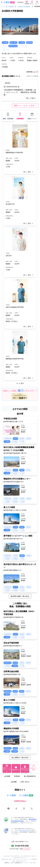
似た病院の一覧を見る (20, 757)
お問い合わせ (24, 782)
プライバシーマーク (24, 830)
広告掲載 (14, 782)
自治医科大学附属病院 (23, 7)
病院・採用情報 (8, 116)
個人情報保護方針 (30, 776)
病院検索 (11, 7)
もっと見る (20, 383)
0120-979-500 (22, 845)
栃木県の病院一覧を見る (20, 596)
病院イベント (32, 116)
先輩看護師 (20, 116)
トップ (3, 7)
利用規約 (17, 776)
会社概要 (7, 776)
